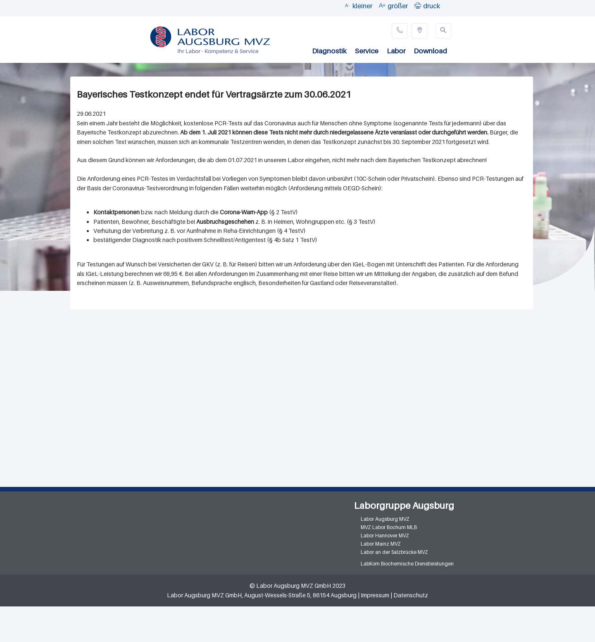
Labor (396, 51)
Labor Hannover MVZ (385, 535)
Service (366, 51)
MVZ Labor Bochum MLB (389, 527)
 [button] (417, 5)
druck (431, 6)
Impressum (375, 595)
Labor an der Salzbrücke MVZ (394, 552)
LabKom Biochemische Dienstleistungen (407, 564)
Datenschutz (410, 595)
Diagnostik (329, 51)
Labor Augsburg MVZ (385, 519)
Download (430, 51)
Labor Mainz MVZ (381, 544)
